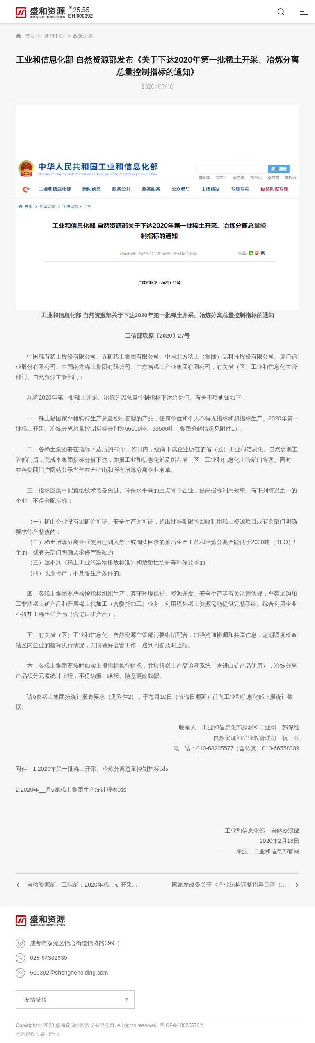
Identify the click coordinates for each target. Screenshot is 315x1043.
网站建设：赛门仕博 (38, 1034)
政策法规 (83, 36)
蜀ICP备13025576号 (182, 1025)
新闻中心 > (57, 36)
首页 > (33, 36)
